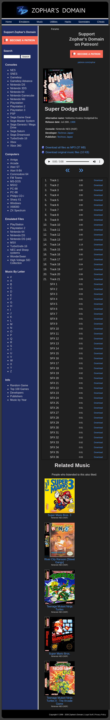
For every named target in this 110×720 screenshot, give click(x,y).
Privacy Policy (100, 715)
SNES (13, 73)
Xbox (13, 142)
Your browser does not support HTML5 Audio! (74, 161)
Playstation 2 (17, 106)
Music (40, 21)
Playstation (16, 102)
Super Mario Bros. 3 (59, 515)
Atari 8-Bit (16, 170)
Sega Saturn (17, 131)
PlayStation (17, 224)
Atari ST (15, 167)
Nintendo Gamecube (22, 95)
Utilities (53, 21)
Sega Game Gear (20, 117)
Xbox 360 (15, 145)
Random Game (19, 385)
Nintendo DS (17, 84)
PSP (12, 113)
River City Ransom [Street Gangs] (59, 561)
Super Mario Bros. (59, 653)
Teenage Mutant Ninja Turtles (59, 608)
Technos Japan (65, 133)
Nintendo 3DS (18, 88)
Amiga (14, 159)
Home (9, 21)
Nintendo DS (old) (20, 239)
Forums (55, 29)
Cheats (100, 21)
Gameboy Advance (21, 81)
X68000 (14, 206)
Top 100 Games (19, 389)
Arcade (14, 163)
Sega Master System (22, 121)
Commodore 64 (19, 174)
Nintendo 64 (17, 92)
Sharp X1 (15, 199)
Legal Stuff (89, 715)
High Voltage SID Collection (20, 261)
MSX (13, 242)
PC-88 (14, 188)
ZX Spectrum (17, 210)
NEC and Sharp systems (19, 251)
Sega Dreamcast (20, 134)
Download (98, 180)
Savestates (84, 21)
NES (13, 70)
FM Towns (16, 177)
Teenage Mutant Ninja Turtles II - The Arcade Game (59, 700)
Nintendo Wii (17, 99)
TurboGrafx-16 (18, 138)
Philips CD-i (17, 196)
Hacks (68, 21)
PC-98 (14, 192)
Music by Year (18, 399)
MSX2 (13, 185)
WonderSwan (18, 256)
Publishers (16, 396)
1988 (72, 122)
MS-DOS (15, 181)
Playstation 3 (17, 110)
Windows (15, 203)
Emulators (24, 21)
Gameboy (16, 77)
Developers (17, 392)
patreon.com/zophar (86, 62)
